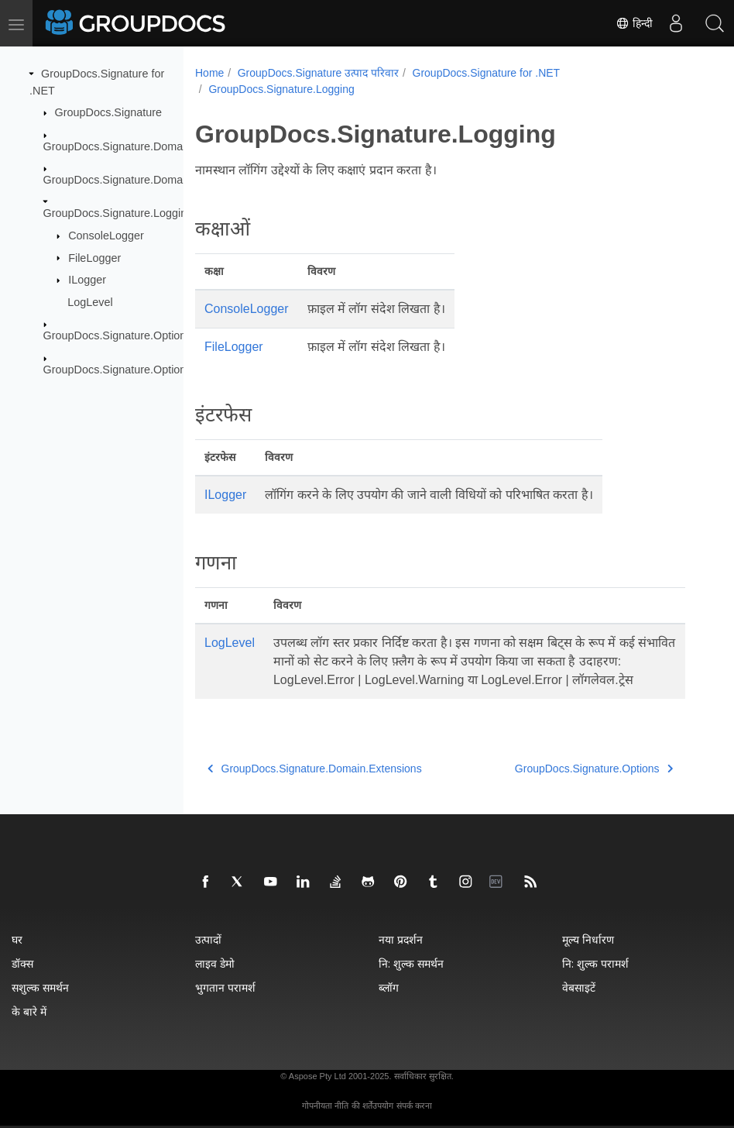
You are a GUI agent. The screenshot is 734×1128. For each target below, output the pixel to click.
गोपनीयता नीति (325, 1105)
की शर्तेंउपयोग (372, 1105)
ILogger (87, 279)
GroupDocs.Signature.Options (117, 335)
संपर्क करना (414, 1105)
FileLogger (94, 257)
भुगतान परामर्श (225, 987)
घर (17, 939)
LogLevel (89, 302)
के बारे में (29, 1011)
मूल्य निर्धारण (588, 939)
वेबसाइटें (578, 987)
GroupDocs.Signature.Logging (118, 213)
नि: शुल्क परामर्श (595, 963)
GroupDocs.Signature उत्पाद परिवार (318, 73)
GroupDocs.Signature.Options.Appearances (152, 369)
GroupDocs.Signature (108, 112)
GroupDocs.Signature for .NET (487, 73)
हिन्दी (634, 23)
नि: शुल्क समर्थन (411, 963)
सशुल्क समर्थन (40, 987)
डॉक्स (22, 963)
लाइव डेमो (215, 963)
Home (209, 73)
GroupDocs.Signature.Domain (117, 145)
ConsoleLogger (106, 235)
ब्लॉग (389, 987)
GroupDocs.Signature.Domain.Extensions (146, 180)
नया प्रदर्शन (401, 939)
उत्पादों (208, 939)
